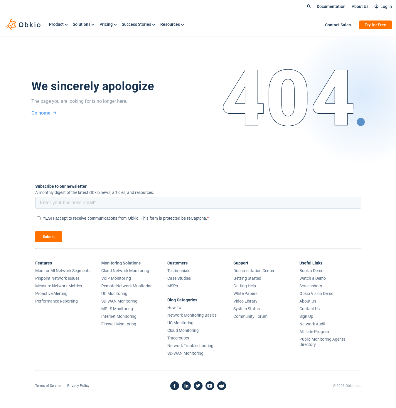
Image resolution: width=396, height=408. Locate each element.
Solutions (84, 24)
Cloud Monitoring (183, 330)
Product (58, 24)
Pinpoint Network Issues (57, 278)
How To (174, 307)
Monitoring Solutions (121, 263)
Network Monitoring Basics (192, 315)
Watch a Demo (312, 278)
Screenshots (310, 286)
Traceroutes (178, 338)
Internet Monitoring (119, 316)
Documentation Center (253, 270)
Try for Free (375, 25)
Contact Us (309, 308)
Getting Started (247, 278)
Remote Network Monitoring (127, 286)
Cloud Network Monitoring (125, 270)
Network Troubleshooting (190, 345)
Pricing (108, 24)
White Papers (245, 293)
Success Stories (138, 24)
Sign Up (306, 316)
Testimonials (178, 270)
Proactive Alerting (51, 293)
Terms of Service (48, 386)
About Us (360, 6)
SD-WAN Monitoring (119, 301)
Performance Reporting (56, 301)
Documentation (331, 6)
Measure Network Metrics (58, 286)
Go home (44, 113)
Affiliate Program (314, 331)
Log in (386, 6)
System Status (246, 308)
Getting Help (244, 286)
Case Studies (179, 278)
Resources (172, 24)
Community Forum (250, 316)
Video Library (245, 301)
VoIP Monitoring (116, 278)
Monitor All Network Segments (62, 270)
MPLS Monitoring (117, 308)
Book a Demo (311, 270)
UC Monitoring (114, 293)
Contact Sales (338, 25)
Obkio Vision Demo (316, 293)
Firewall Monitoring (118, 324)
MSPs (172, 286)
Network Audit (312, 324)
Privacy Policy (78, 386)
